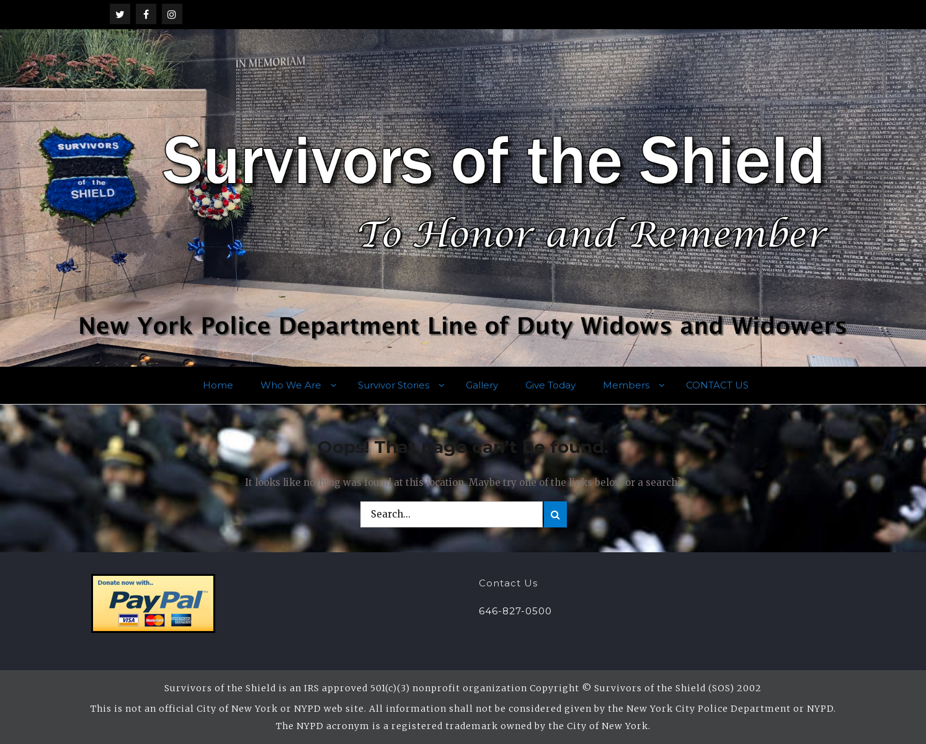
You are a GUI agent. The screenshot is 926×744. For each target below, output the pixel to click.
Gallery (482, 385)
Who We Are (290, 385)
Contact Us (508, 583)
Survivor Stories (393, 385)
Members (626, 385)
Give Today (550, 385)
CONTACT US (717, 385)
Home (218, 385)
